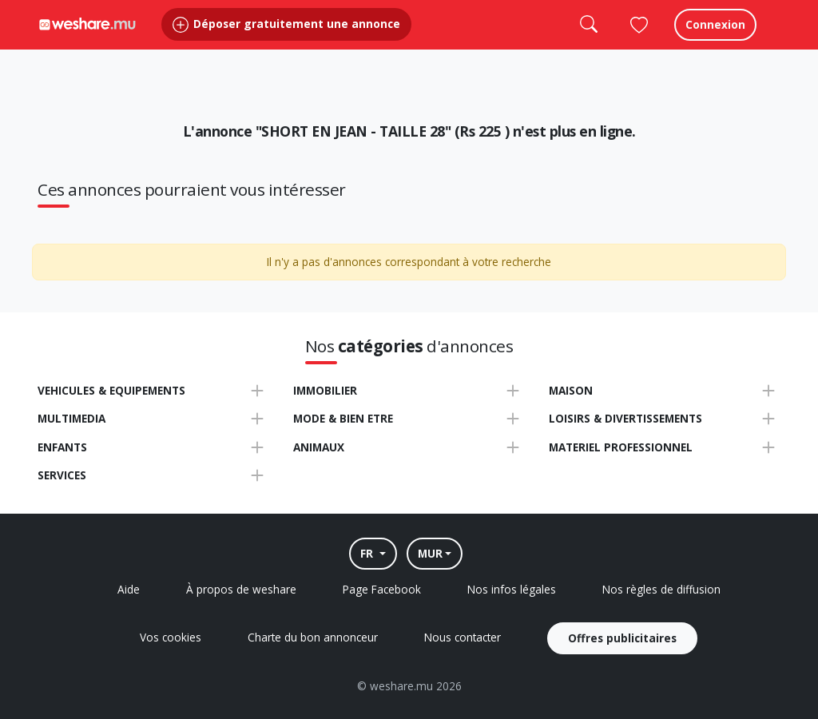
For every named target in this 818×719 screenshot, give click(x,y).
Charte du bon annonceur (313, 637)
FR (368, 553)
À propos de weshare (241, 589)
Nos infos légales (511, 589)
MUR (430, 553)
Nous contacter (462, 637)
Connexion (715, 39)
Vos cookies (170, 637)
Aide (128, 589)
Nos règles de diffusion (661, 589)
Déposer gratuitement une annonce (286, 39)
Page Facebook (382, 589)
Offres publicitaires (622, 638)
